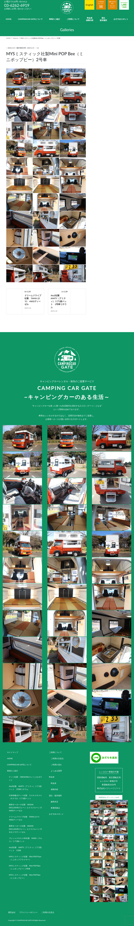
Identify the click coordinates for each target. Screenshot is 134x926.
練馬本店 (54, 802)
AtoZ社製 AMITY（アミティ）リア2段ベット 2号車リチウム (58, 301)
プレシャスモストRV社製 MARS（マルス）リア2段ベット (25, 839)
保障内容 (54, 789)
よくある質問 (56, 771)
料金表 (51, 777)
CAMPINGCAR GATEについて (19, 764)
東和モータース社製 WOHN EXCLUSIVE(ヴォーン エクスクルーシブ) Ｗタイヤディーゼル (26, 829)
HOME (10, 758)
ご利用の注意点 (57, 758)
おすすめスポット (56, 814)
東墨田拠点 (55, 808)
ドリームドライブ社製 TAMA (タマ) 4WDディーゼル (25, 818)
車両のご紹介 (12, 771)
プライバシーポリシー (28, 912)
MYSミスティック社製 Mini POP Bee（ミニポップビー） (24, 876)
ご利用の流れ (56, 764)
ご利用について (55, 752)
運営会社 (11, 912)
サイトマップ (12, 752)
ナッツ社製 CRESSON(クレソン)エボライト (25, 778)
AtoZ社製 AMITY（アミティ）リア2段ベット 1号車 (25, 848)
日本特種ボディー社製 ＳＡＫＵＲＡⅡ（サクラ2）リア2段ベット (25, 796)
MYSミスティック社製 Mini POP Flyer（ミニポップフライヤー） (25, 858)
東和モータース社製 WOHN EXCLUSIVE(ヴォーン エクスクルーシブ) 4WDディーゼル (26, 807)
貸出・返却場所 (55, 795)
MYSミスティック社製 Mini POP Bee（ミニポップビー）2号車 (24, 867)
